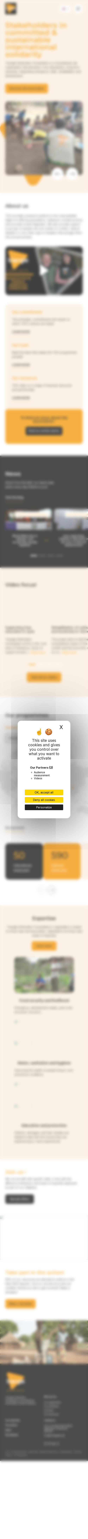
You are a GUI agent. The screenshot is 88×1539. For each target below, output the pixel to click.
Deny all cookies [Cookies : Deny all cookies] (44, 800)
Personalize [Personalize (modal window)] (44, 807)
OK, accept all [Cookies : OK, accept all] (44, 792)
